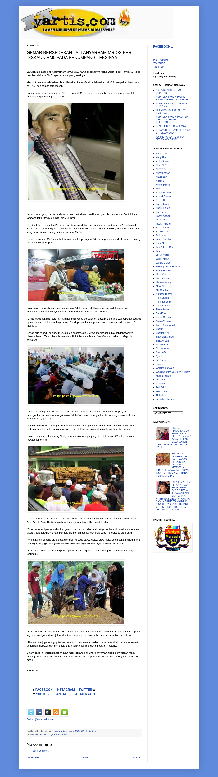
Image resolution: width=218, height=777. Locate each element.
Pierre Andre (162, 309)
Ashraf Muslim (163, 184)
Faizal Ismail (162, 227)
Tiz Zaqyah (161, 360)
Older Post (135, 757)
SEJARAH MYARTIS (84, 694)
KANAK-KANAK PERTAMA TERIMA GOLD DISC (170, 138)
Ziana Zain (161, 391)
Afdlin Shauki (162, 161)
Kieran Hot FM (163, 270)
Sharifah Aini (162, 333)
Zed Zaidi (161, 387)
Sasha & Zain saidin (166, 325)
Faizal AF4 (161, 219)
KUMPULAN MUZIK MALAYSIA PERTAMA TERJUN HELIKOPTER (172, 120)
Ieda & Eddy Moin (165, 247)
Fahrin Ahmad (163, 216)
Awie (158, 188)
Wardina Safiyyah (165, 368)
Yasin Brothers (163, 375)
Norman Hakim (163, 305)
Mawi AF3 (161, 286)
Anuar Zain (161, 177)
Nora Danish (162, 297)
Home (85, 757)
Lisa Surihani (162, 278)
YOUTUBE (43, 694)
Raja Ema (161, 313)
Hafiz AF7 (161, 243)
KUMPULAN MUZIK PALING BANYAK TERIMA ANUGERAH (172, 98)
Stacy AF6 (161, 352)
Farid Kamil (162, 235)
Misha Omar (162, 290)
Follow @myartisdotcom (40, 719)
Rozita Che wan (164, 317)
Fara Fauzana (163, 231)
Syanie (159, 356)
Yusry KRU (161, 379)
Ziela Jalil (161, 395)
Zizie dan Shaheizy (165, 399)
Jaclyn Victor (162, 255)
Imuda (159, 251)
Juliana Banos (163, 262)
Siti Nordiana (162, 344)
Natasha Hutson (164, 294)
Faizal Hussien (163, 223)
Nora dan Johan (164, 301)
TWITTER (85, 689)
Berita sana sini (42, 734)
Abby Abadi (162, 157)
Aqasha (160, 181)
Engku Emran (163, 208)
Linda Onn (161, 274)
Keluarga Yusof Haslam (168, 266)
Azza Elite (161, 200)
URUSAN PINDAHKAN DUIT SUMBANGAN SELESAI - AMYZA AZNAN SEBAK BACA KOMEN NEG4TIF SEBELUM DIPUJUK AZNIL (173, 438)
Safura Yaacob (163, 321)
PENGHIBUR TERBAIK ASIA (171, 126)
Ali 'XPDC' (161, 169)
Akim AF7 (161, 165)
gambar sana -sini (59, 734)
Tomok (159, 364)
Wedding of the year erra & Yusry (173, 372)
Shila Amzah (162, 340)
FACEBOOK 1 (163, 46)
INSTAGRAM (66, 689)
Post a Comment (39, 750)
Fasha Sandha (163, 239)
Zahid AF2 (161, 383)
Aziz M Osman (163, 196)
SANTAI (60, 694)
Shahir (159, 329)
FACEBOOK (44, 689)
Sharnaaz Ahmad (165, 336)
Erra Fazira (161, 212)
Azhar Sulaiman (164, 192)
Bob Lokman (162, 204)
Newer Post (33, 757)
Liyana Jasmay (163, 282)
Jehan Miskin (162, 258)
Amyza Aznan (163, 173)
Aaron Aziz (161, 153)
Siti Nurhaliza (163, 348)
